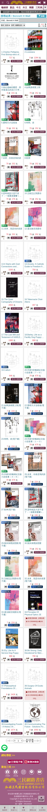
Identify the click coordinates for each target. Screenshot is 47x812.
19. (5, 370)
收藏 (23, 809)
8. (27, 158)
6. (29, 123)
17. (11, 337)
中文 (18, 7)
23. (10, 439)
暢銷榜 (4, 7)
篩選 (41, 16)
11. (11, 229)
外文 (25, 7)
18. (34, 337)
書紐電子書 (6, 385)
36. (34, 653)
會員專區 (42, 809)
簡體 (31, 7)
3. (11, 89)
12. (33, 229)
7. (11, 158)
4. (32, 87)
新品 (12, 7)
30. (33, 543)
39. (11, 726)
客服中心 (14, 809)
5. (9, 123)
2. (30, 52)
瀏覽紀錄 (33, 809)
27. (8, 510)
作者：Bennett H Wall (9, 20)
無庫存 (3, 61)
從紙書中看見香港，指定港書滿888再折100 (31, 12)
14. (35, 266)
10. (33, 193)
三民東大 (39, 7)
